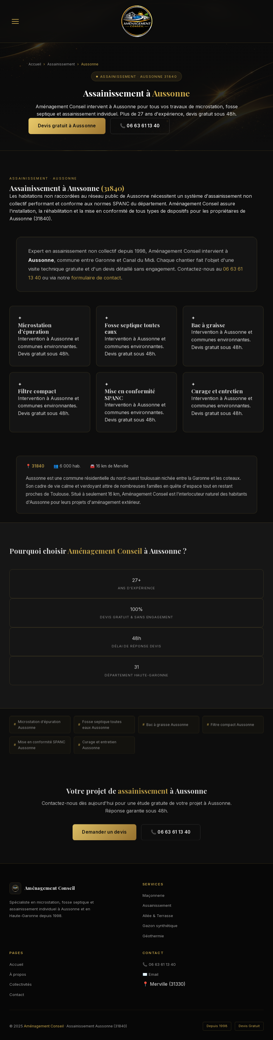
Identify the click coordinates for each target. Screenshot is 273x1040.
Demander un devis (104, 835)
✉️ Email (150, 974)
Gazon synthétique (160, 925)
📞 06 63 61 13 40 (140, 125)
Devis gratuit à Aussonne (67, 125)
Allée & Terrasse (158, 915)
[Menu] (15, 21)
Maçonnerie (154, 895)
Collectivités (20, 984)
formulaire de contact (96, 280)
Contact (16, 994)
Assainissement (61, 64)
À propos (17, 974)
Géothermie (153, 936)
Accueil (35, 64)
